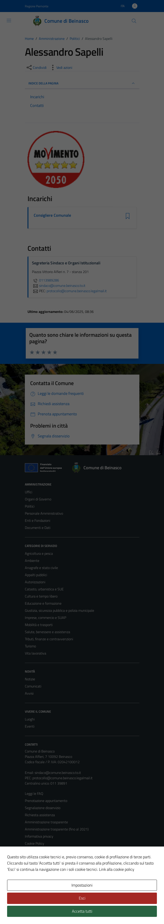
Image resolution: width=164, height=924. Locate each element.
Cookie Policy (34, 843)
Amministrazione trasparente (46, 822)
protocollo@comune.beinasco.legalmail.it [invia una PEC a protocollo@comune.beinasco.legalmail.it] (77, 291)
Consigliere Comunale (52, 215)
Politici (29, 506)
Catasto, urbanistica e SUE (44, 589)
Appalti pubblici (36, 574)
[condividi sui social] (36, 67)
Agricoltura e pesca (39, 553)
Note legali (33, 850)
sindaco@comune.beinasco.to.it (58, 772)
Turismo (30, 646)
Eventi (29, 726)
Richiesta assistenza (40, 815)
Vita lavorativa (35, 653)
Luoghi (30, 719)
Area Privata (34, 883)
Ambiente (32, 560)
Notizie (30, 679)
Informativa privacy (39, 836)
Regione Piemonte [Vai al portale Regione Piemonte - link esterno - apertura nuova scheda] (36, 6)
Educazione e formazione (43, 603)
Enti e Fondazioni (37, 520)
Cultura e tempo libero (41, 596)
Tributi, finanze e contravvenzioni (49, 639)
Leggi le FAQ (34, 793)
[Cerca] (133, 21)
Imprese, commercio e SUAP (45, 617)
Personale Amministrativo (44, 513)
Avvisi (29, 693)
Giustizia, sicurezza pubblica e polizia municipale (59, 610)
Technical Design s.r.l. (55, 911)
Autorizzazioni (35, 582)
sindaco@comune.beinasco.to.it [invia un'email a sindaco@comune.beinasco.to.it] (58, 285)
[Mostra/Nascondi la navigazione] (9, 20)
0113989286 (45, 280)
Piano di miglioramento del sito (47, 864)
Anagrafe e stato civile (41, 567)
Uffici (28, 492)
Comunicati (33, 686)
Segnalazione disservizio (42, 807)
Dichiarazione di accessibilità (45, 857)
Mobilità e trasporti (39, 624)
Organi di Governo (38, 499)
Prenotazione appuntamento (46, 800)
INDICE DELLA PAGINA (82, 83)
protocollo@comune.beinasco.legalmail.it (62, 778)
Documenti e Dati (37, 527)
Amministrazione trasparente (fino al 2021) (57, 829)
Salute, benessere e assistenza (47, 631)
